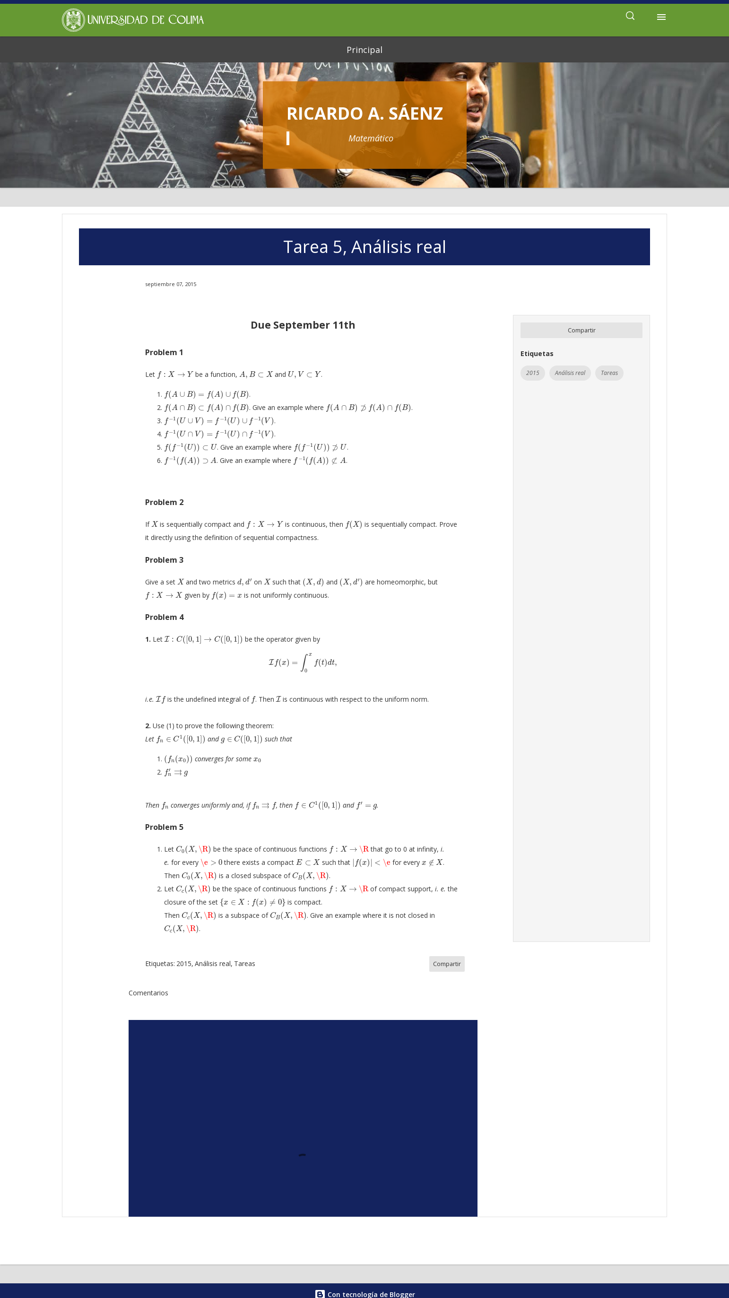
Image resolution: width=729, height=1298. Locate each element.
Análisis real (570, 373)
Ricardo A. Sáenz (364, 113)
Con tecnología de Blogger (364, 1275)
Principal (364, 49)
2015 (532, 373)
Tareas (609, 373)
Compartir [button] (582, 330)
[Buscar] (630, 17)
